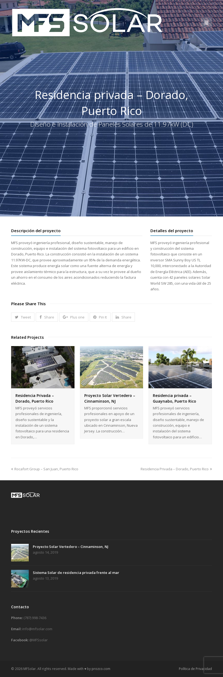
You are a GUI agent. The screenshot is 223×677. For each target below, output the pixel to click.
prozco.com (101, 668)
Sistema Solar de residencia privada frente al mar (76, 572)
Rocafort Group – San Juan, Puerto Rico (44, 468)
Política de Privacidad (195, 668)
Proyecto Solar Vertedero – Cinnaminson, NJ (70, 546)
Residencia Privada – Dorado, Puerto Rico (176, 468)
